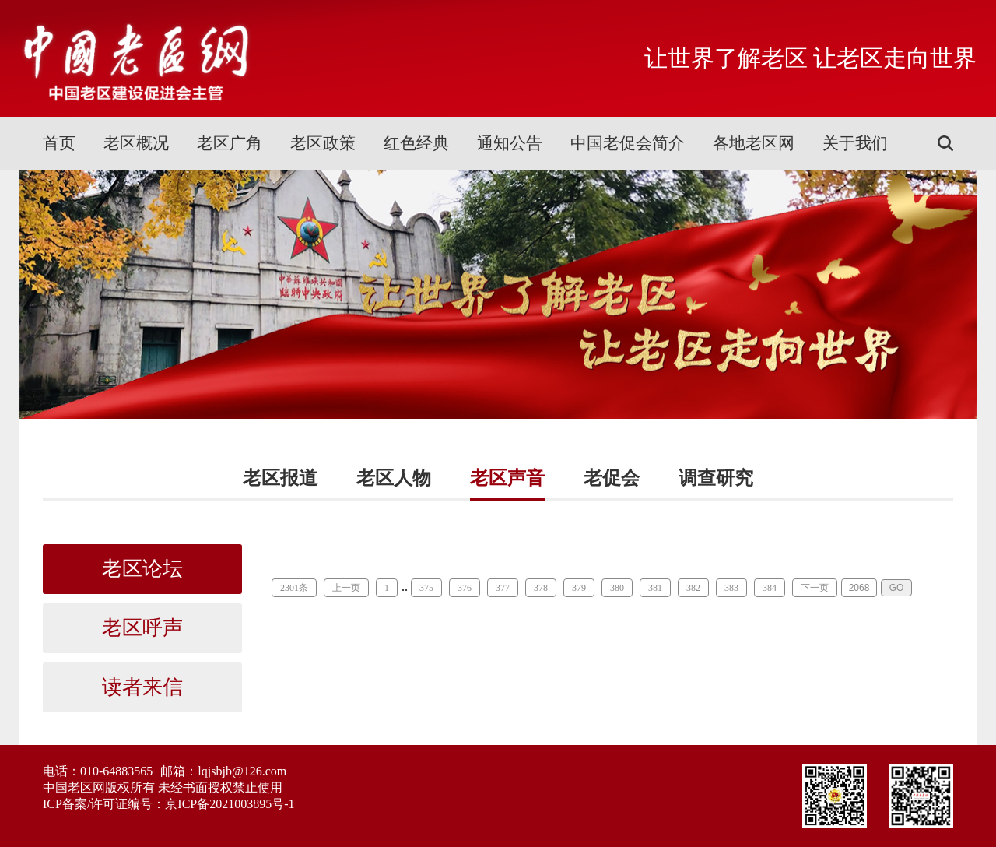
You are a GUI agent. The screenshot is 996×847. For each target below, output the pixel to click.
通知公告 (509, 143)
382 (693, 587)
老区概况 (136, 143)
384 (770, 587)
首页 (59, 143)
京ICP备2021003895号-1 (229, 803)
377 (503, 587)
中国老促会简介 (627, 143)
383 (731, 587)
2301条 (294, 587)
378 (541, 587)
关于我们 (855, 143)
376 (465, 587)
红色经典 (416, 143)
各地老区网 (753, 143)
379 (579, 587)
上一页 (346, 587)
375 (426, 587)
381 (655, 587)
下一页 (815, 587)
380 (617, 587)
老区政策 (323, 143)
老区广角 (229, 143)
